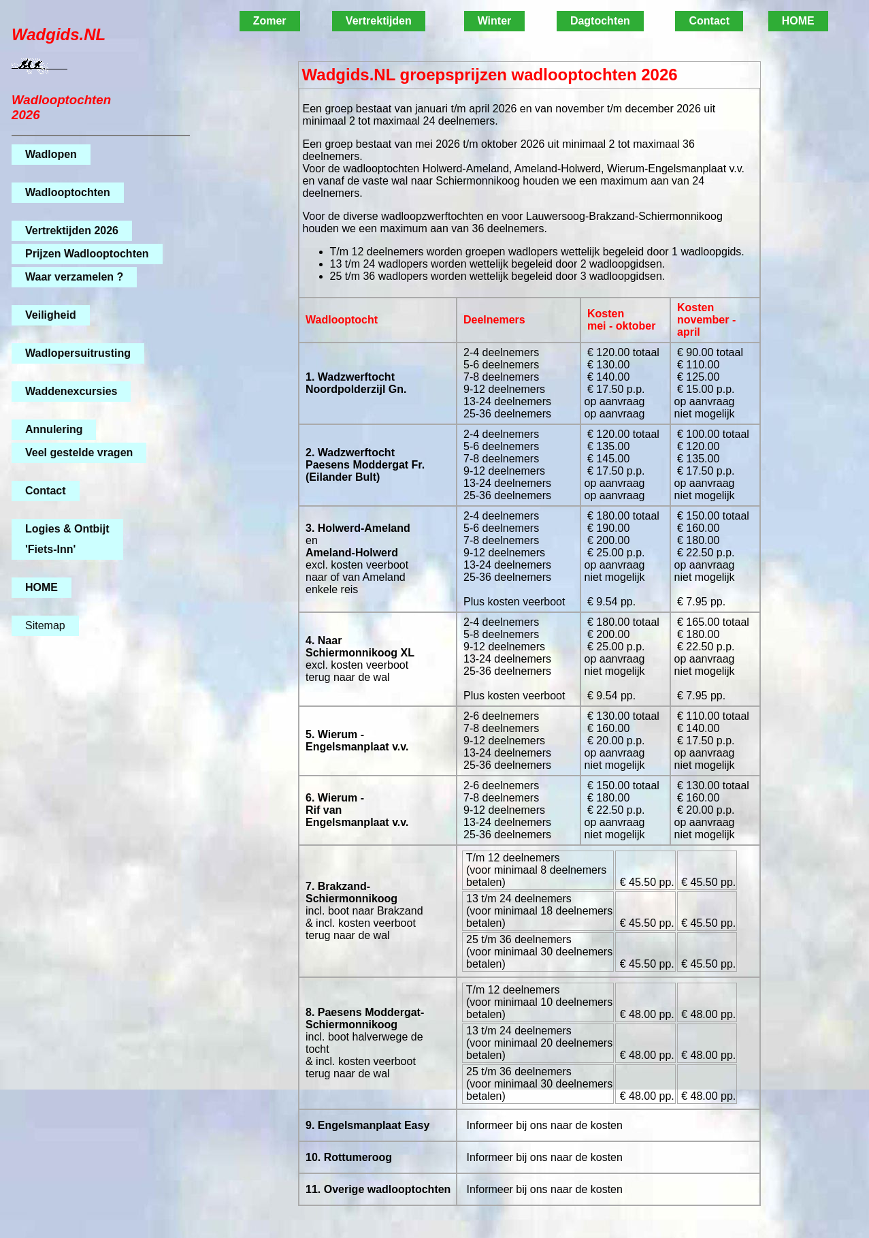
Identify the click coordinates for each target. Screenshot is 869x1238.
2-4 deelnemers (500, 352)
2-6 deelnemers (500, 716)
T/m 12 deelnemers (511, 857)
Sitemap (45, 625)
